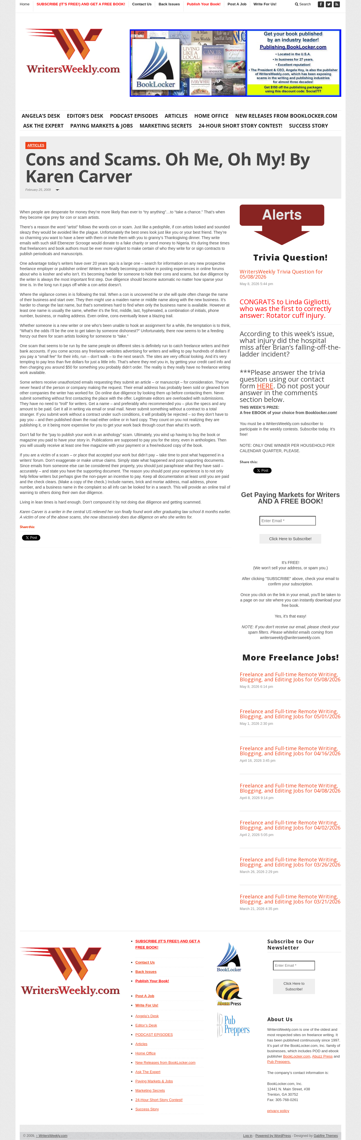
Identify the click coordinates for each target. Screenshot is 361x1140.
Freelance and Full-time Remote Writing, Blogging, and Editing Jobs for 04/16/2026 (290, 751)
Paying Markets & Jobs (101, 125)
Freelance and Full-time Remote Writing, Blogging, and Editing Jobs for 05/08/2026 (290, 677)
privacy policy (278, 1111)
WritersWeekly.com (51, 1136)
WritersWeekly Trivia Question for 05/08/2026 (281, 274)
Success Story (308, 125)
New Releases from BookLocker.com (286, 115)
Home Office (211, 115)
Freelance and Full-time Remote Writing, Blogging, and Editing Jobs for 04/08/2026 (290, 788)
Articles (176, 115)
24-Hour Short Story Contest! (240, 125)
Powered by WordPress (273, 1136)
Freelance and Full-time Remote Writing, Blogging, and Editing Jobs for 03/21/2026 (290, 899)
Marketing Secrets (166, 125)
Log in (247, 1136)
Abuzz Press (322, 1056)
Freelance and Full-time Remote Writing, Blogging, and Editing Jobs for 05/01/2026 (290, 714)
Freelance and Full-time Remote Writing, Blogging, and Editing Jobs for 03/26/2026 (290, 862)
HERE (265, 385)
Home (25, 4)
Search (303, 4)
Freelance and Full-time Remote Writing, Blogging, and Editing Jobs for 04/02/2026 (290, 825)
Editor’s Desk (85, 115)
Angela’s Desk (41, 115)
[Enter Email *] (287, 521)
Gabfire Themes (326, 1136)
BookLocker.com (296, 1056)
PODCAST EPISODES (134, 115)
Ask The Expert (43, 125)
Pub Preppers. (279, 1062)
